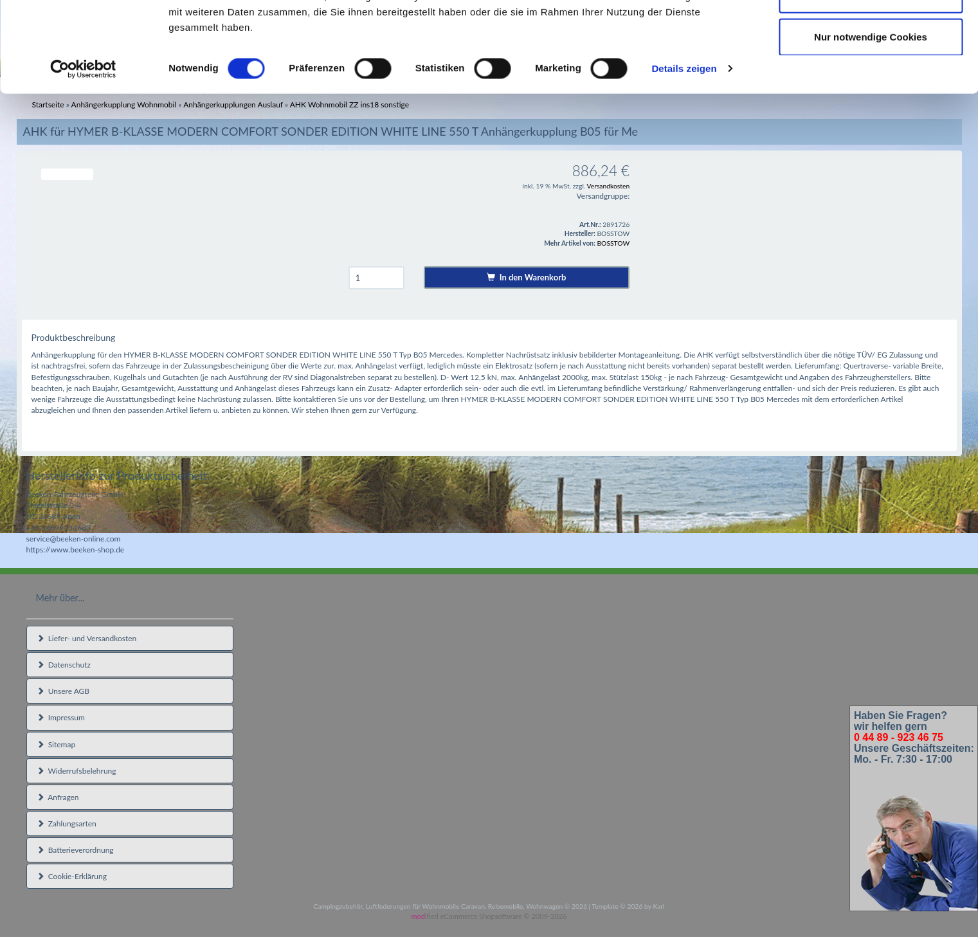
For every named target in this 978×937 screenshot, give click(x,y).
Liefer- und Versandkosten (87, 638)
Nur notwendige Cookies (870, 118)
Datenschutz (64, 664)
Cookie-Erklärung (72, 876)
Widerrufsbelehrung (76, 771)
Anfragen (58, 797)
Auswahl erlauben (870, 76)
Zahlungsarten (66, 823)
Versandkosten (608, 186)
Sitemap (56, 744)
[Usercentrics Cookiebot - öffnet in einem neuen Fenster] (83, 150)
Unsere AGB (63, 691)
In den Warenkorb (526, 277)
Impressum (61, 717)
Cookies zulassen (870, 33)
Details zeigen (683, 150)
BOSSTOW (613, 243)
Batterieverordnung (75, 850)
